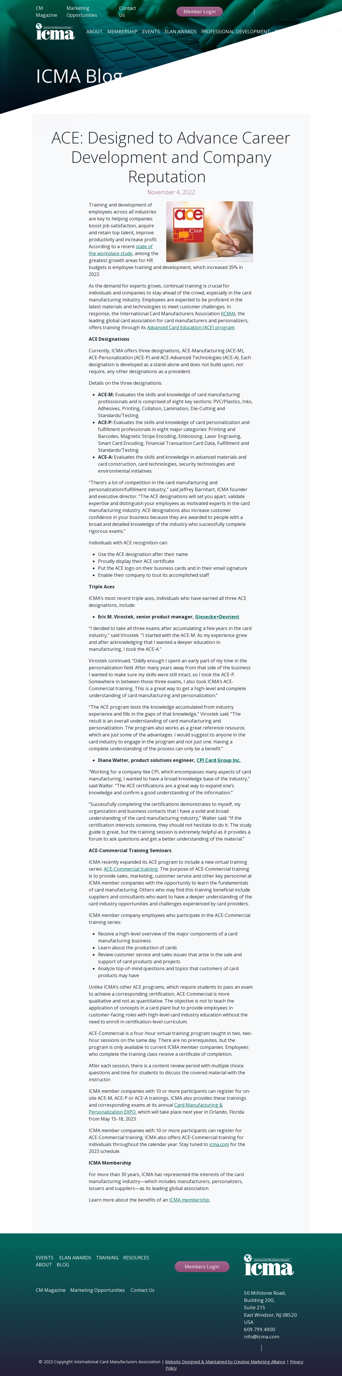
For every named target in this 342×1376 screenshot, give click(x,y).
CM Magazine (46, 11)
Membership (122, 31)
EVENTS (44, 1258)
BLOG (63, 1264)
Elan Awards (180, 31)
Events (151, 31)
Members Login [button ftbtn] (202, 1266)
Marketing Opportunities (81, 11)
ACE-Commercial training (131, 869)
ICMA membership (189, 1200)
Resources (288, 31)
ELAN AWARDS (75, 1258)
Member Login (200, 11)
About (94, 31)
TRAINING (107, 1258)
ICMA (228, 313)
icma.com (219, 1144)
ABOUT (44, 1264)
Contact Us (127, 11)
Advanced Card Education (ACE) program (190, 327)
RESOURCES (136, 1258)
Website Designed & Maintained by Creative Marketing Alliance (225, 1361)
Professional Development (235, 31)
